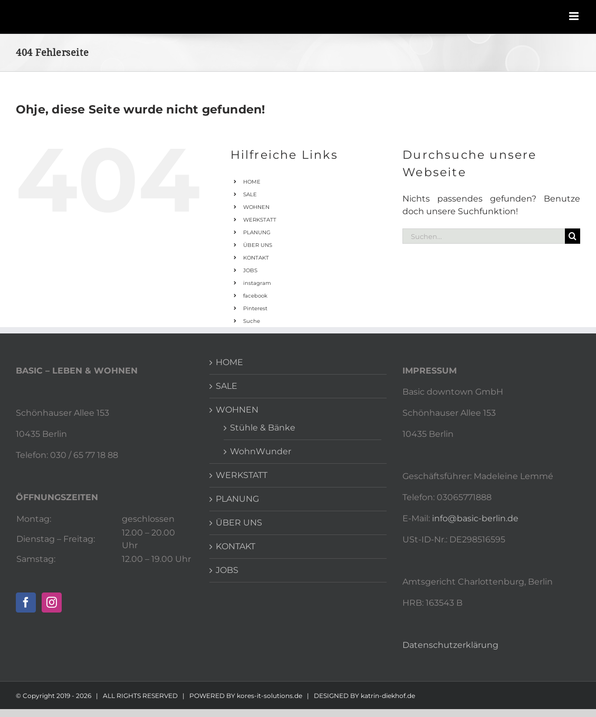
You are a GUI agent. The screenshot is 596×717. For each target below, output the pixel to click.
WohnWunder (260, 451)
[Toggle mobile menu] (574, 16)
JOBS (250, 270)
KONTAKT (256, 257)
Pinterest (255, 308)
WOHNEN (256, 207)
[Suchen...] (483, 236)
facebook (255, 295)
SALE (250, 194)
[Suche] (572, 236)
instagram (257, 283)
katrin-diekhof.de (388, 696)
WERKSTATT (259, 219)
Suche (251, 321)
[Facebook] (26, 602)
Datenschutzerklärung (450, 645)
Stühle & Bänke (262, 428)
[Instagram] (52, 602)
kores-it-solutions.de (269, 696)
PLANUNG (257, 232)
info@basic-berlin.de (475, 518)
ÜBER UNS (257, 245)
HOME (252, 181)
